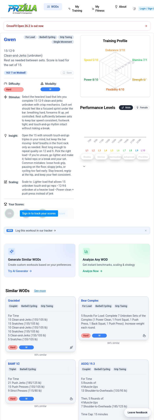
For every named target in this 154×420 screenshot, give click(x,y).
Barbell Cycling (47, 37)
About (120, 6)
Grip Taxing (66, 37)
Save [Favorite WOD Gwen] (67, 72)
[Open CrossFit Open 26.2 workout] (77, 25)
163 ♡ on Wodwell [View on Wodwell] (15, 72)
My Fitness (98, 8)
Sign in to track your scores (39, 213)
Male (125, 107)
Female (142, 107)
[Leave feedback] (137, 411)
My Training (75, 8)
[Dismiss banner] (146, 230)
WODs (53, 6)
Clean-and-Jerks (15, 55)
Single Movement (62, 42)
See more (40, 290)
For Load (30, 37)
